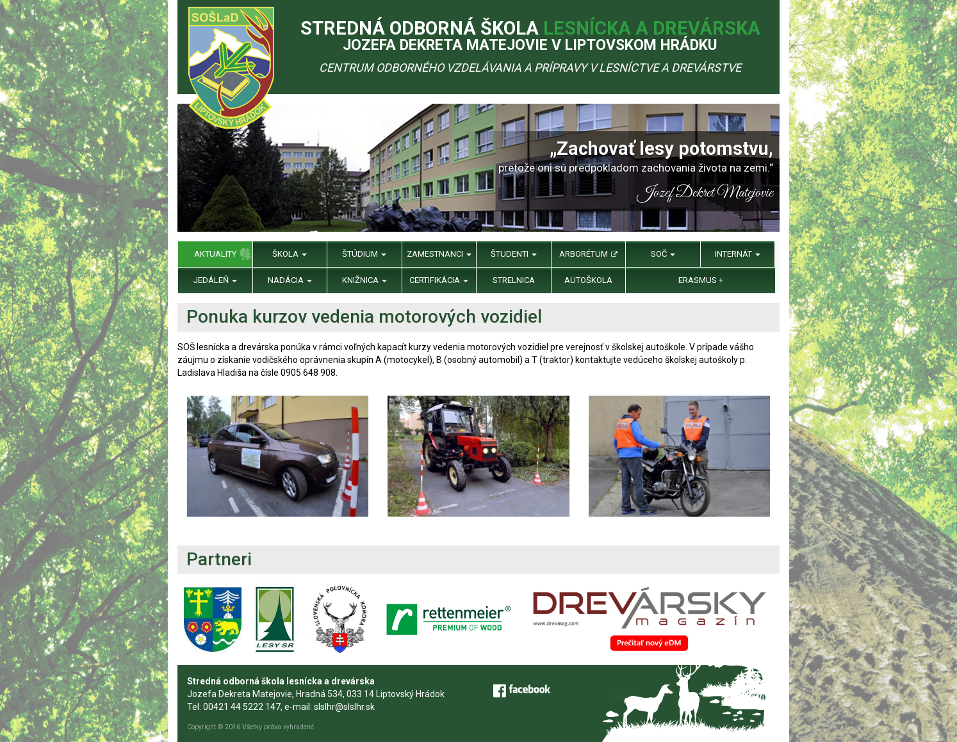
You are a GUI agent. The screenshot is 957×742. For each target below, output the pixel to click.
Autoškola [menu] (588, 280)
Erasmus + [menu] (700, 280)
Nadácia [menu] (290, 280)
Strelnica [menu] (514, 280)
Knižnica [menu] (364, 280)
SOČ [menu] (663, 254)
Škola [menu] (289, 254)
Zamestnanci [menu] (439, 254)
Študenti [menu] (514, 254)
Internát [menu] (737, 254)
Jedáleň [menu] (215, 280)
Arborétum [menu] (588, 254)
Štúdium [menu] (364, 254)
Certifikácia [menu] (438, 280)
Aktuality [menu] (215, 254)
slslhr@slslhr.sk (344, 707)
